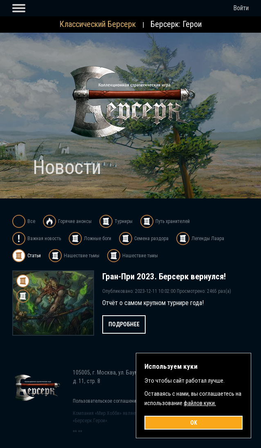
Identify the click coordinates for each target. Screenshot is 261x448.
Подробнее (124, 324)
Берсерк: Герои (176, 24)
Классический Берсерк (97, 24)
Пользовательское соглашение (106, 401)
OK (193, 422)
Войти (241, 8)
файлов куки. (200, 403)
